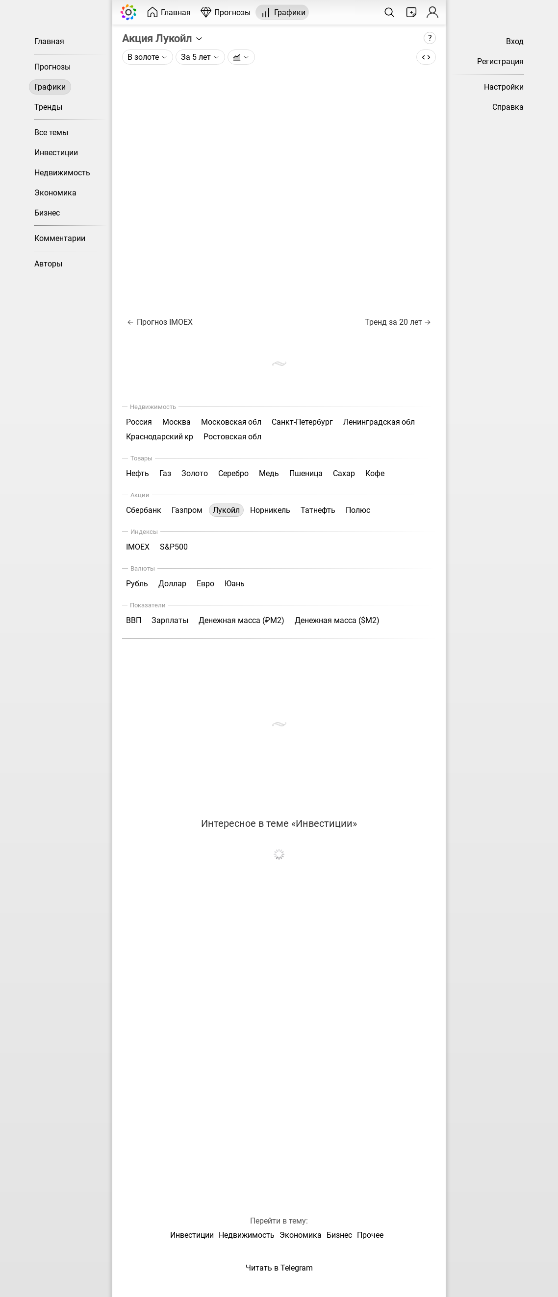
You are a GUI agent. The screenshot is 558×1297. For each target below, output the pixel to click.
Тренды (48, 107)
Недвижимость (62, 172)
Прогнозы (52, 67)
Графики (50, 87)
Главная (49, 41)
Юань (235, 583)
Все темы (51, 132)
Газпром (187, 510)
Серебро (233, 473)
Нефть (137, 473)
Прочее (370, 1235)
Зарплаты (170, 620)
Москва (176, 422)
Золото (194, 473)
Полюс (358, 510)
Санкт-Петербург (302, 422)
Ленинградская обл (379, 422)
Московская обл (231, 422)
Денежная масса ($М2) (337, 620)
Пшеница (306, 473)
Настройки (504, 87)
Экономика (55, 192)
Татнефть (318, 510)
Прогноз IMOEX (160, 322)
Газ (165, 473)
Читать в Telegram (279, 1268)
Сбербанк (143, 510)
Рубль (137, 583)
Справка (508, 107)
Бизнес (47, 212)
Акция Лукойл (162, 38)
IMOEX (138, 547)
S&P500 (174, 547)
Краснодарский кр (159, 436)
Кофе (374, 473)
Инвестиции (56, 152)
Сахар (344, 473)
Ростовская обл (232, 436)
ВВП (133, 620)
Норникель (270, 510)
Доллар (172, 583)
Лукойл (226, 510)
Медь (269, 473)
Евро (205, 583)
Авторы (48, 263)
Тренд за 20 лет (398, 322)
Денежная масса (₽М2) (241, 620)
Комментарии (59, 238)
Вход (515, 41)
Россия (139, 422)
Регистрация (500, 61)
